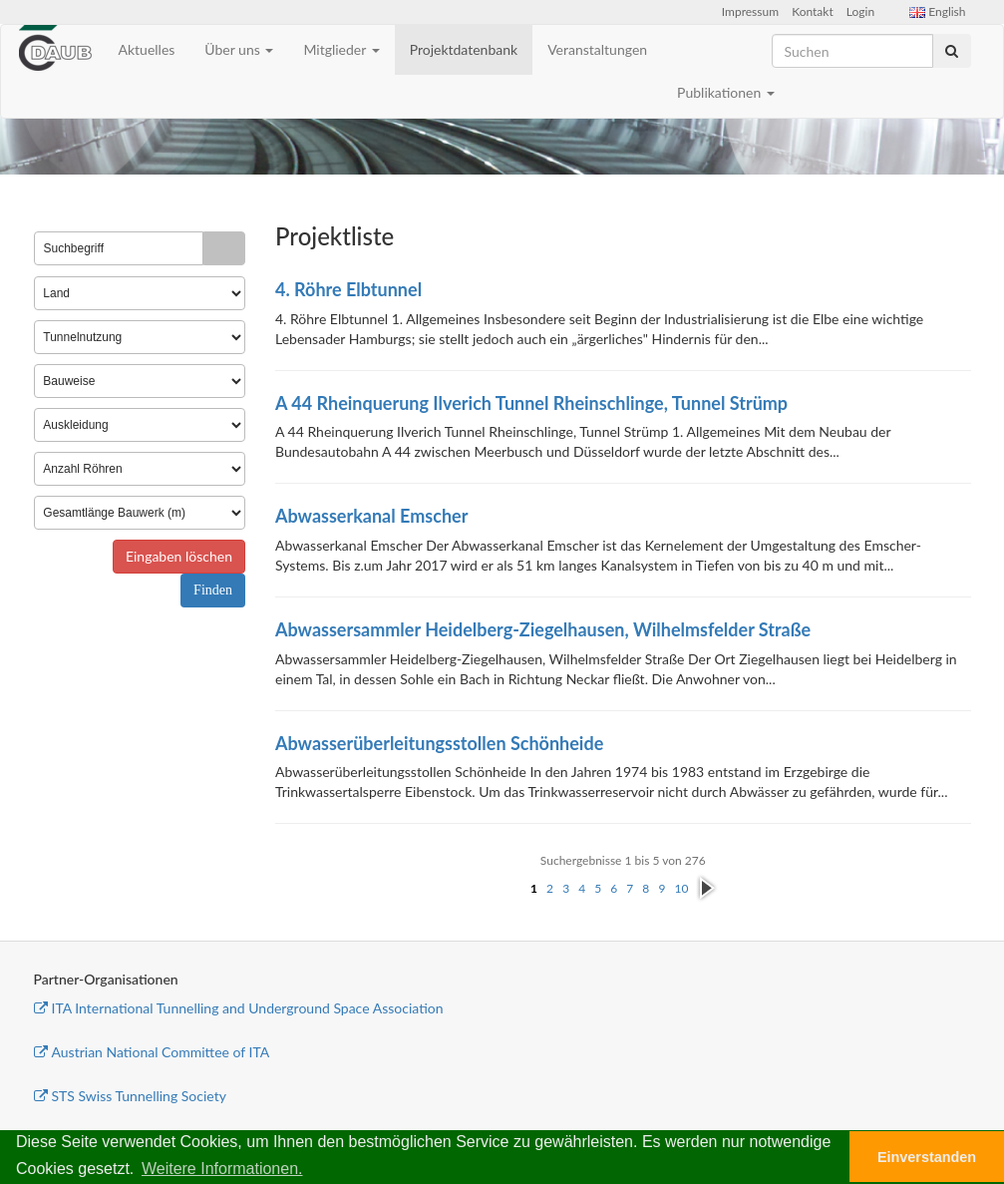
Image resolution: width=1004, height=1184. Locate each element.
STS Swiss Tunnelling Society (130, 1095)
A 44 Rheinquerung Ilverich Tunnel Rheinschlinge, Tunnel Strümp (531, 403)
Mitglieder (341, 49)
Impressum (750, 11)
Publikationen (726, 92)
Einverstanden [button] (926, 1157)
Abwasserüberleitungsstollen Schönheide (439, 743)
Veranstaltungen (597, 49)
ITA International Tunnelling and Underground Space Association (239, 1007)
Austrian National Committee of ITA (152, 1051)
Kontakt (813, 11)
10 (681, 888)
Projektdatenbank (464, 49)
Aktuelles (147, 49)
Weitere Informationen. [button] (222, 1168)
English (937, 11)
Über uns (238, 49)
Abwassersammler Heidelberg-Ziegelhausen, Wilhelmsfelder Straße (543, 629)
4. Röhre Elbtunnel (348, 289)
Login (860, 11)
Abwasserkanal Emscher (371, 516)
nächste (706, 889)
